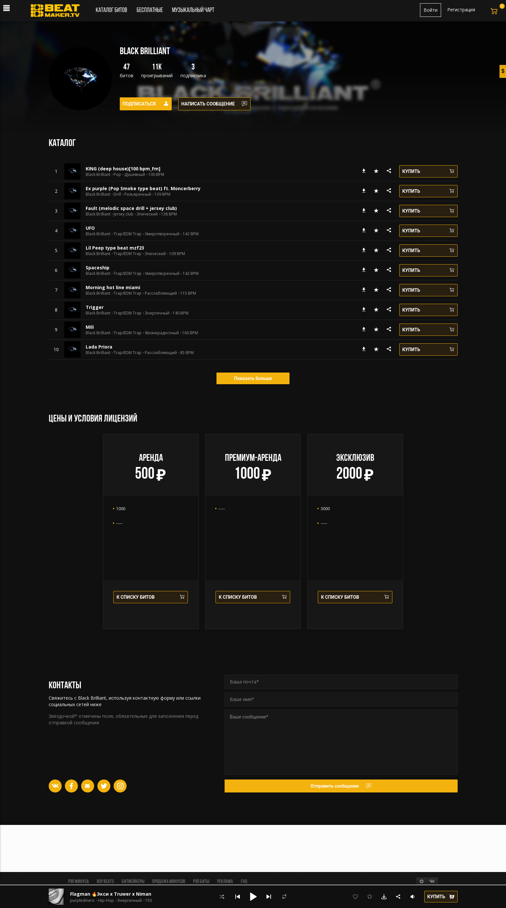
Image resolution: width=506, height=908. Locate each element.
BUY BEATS (105, 881)
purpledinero (82, 900)
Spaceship (97, 267)
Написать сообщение (214, 104)
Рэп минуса (78, 881)
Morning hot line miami (113, 287)
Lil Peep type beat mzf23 (115, 248)
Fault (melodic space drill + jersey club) (131, 208)
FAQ (244, 881)
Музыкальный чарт (193, 10)
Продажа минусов (168, 881)
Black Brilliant (98, 174)
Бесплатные (150, 10)
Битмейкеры (133, 881)
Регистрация (461, 9)
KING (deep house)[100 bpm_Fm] (123, 169)
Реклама (225, 881)
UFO (90, 228)
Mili (90, 327)
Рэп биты (201, 881)
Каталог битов (111, 10)
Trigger (95, 307)
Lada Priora (99, 347)
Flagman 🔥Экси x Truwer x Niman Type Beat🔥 (126, 894)
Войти (431, 10)
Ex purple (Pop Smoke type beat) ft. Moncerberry (143, 188)
